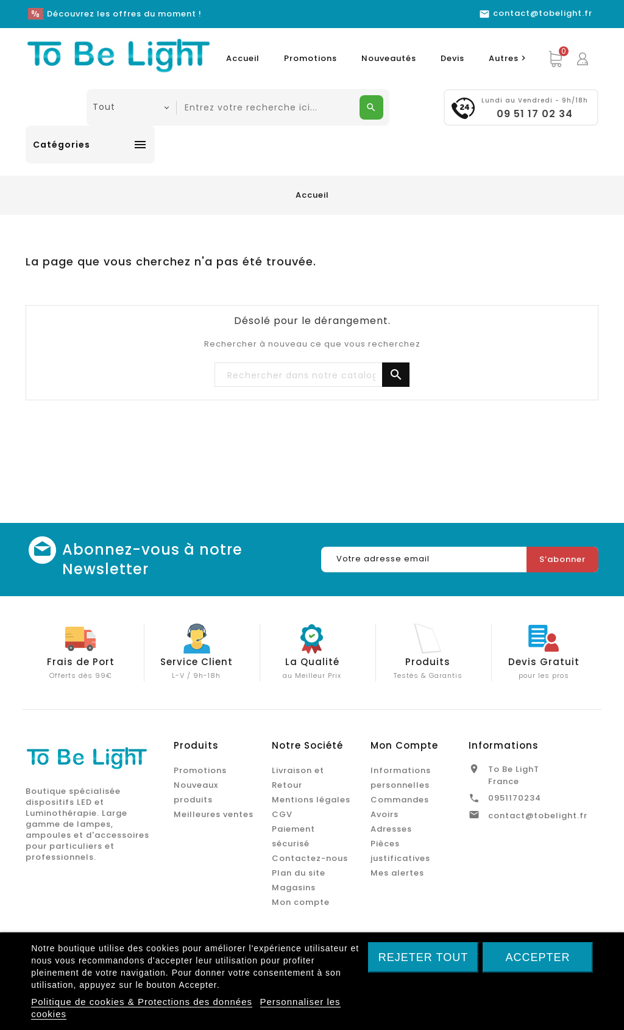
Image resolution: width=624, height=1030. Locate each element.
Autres (509, 58)
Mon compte (301, 902)
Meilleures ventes (214, 814)
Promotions (310, 58)
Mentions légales (311, 799)
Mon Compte (404, 745)
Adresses (391, 829)
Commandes (399, 799)
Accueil (243, 58)
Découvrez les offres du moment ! (124, 14)
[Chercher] (312, 375)
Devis (452, 58)
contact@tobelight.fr (537, 815)
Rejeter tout (423, 957)
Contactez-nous (310, 858)
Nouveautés (388, 58)
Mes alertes (397, 873)
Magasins (294, 887)
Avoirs (384, 814)
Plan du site (298, 873)
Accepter (537, 957)
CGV (282, 814)
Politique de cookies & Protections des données (141, 1001)
